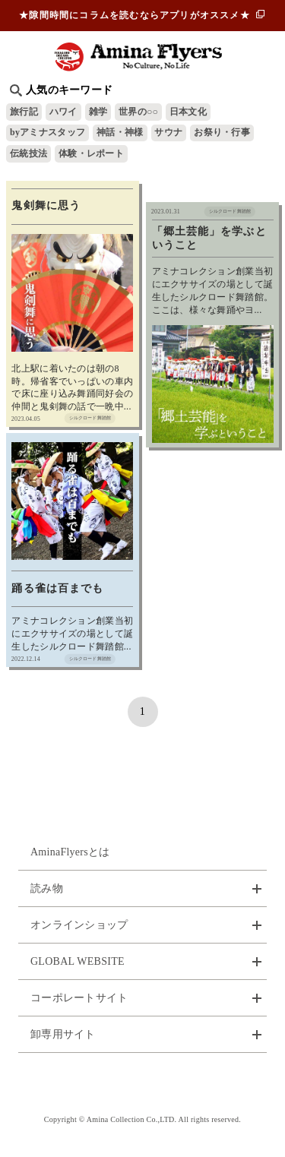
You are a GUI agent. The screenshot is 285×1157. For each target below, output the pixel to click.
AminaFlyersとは (70, 852)
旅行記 (24, 111)
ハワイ (63, 111)
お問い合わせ (143, 1083)
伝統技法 (28, 153)
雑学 (98, 111)
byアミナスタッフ (47, 132)
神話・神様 (120, 132)
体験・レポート (91, 153)
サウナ (168, 132)
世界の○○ (138, 111)
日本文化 (188, 111)
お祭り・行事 (222, 132)
